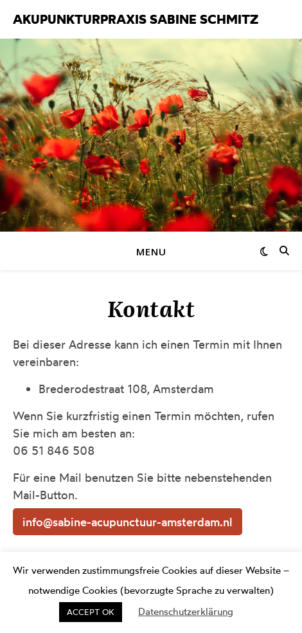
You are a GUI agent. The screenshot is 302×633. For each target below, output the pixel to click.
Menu (151, 251)
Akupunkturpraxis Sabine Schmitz (135, 19)
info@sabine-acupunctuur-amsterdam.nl (127, 522)
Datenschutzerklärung (185, 611)
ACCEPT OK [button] (90, 612)
